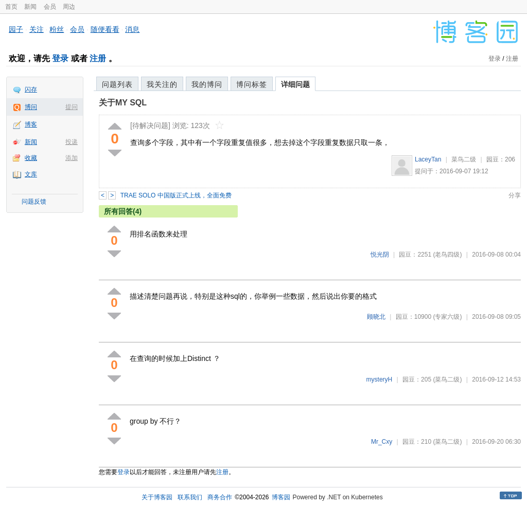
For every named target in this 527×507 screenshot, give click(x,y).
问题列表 (117, 84)
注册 (98, 58)
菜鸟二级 (463, 159)
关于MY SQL (123, 102)
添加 (71, 157)
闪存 (31, 89)
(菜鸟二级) (447, 379)
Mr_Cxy (381, 441)
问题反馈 (34, 201)
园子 (16, 29)
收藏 (31, 157)
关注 (36, 29)
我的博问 (206, 84)
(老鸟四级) (447, 254)
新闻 (30, 6)
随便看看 (105, 29)
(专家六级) (447, 316)
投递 (71, 142)
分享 (514, 195)
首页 (11, 6)
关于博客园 (157, 497)
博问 (31, 107)
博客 (31, 124)
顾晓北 (376, 316)
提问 (71, 107)
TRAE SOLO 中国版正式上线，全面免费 (176, 195)
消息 (132, 29)
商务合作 (219, 497)
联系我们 (190, 497)
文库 (31, 174)
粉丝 (56, 29)
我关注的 (162, 84)
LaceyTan (428, 159)
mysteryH (379, 379)
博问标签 (251, 84)
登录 (60, 58)
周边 (69, 6)
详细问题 (295, 84)
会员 (50, 6)
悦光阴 (380, 254)
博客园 (281, 497)
